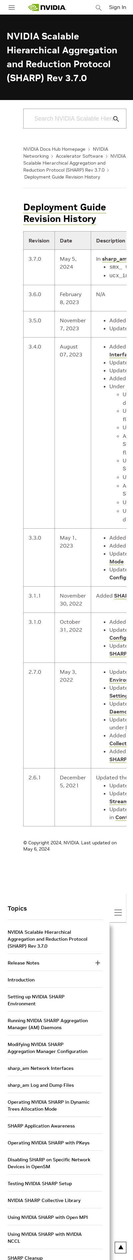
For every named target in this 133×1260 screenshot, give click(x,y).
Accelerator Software (79, 156)
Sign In (117, 7)
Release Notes (23, 956)
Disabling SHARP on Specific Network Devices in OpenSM (49, 1155)
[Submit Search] (112, 119)
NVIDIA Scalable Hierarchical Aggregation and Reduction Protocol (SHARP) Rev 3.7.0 (74, 163)
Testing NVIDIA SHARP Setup (40, 1176)
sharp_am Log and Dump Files (41, 1078)
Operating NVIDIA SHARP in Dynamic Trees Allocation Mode (48, 1098)
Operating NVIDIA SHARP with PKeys (48, 1135)
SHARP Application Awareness (41, 1119)
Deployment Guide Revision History (62, 177)
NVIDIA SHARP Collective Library (44, 1193)
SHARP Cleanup (25, 1251)
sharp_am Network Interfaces (40, 1061)
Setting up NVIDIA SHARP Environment (36, 992)
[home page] (47, 7)
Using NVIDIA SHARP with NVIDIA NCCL (45, 1230)
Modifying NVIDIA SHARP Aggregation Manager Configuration (47, 1040)
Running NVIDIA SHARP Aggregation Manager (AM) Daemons (48, 1016)
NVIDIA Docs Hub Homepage (54, 149)
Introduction (21, 972)
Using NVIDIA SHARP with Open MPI (48, 1210)
